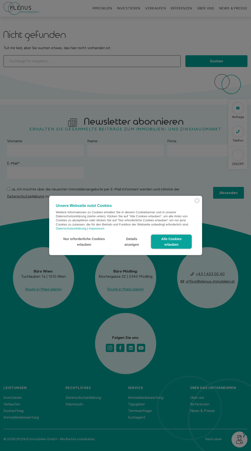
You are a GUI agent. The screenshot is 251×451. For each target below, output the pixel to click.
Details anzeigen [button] (131, 241)
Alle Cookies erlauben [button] (171, 241)
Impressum (96, 228)
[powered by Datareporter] (197, 203)
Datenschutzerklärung (71, 228)
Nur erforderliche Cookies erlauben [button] (84, 241)
